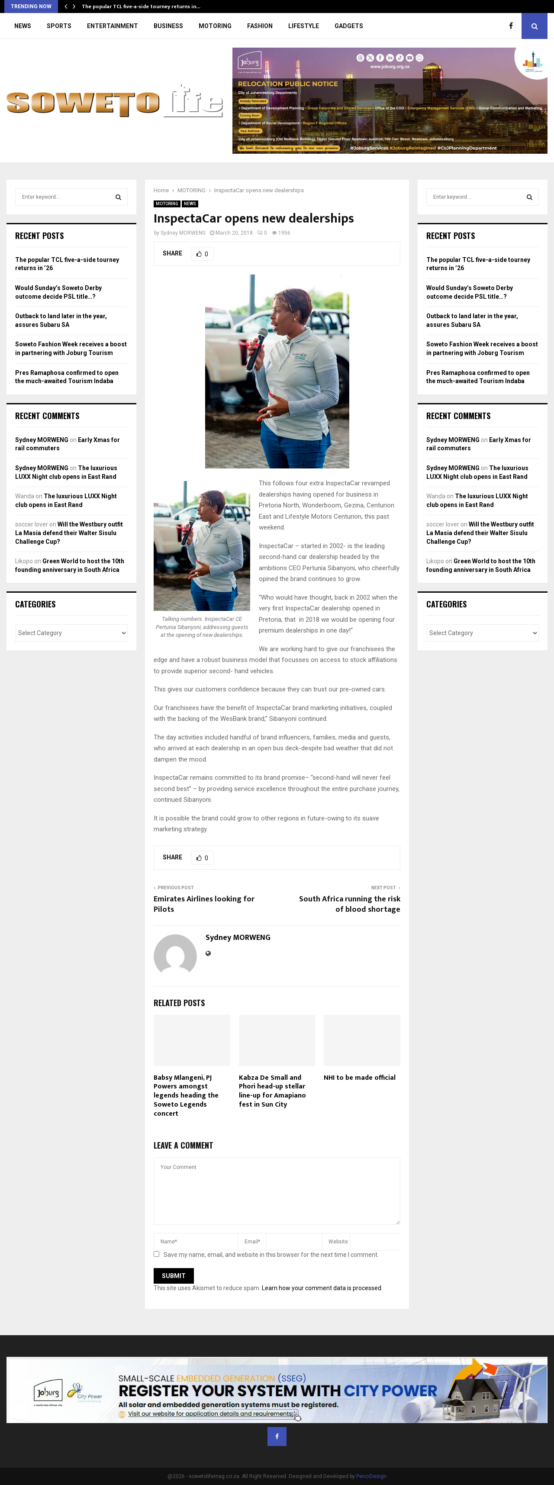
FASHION (260, 26)
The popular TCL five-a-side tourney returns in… (141, 6)
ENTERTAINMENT (112, 26)
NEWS (22, 26)
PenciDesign (371, 1476)
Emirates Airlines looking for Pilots (204, 904)
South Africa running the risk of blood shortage (349, 904)
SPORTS (59, 26)
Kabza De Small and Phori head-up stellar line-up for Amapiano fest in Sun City (272, 1091)
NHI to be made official (360, 1078)
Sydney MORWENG (183, 233)
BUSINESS (168, 26)
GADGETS (349, 26)
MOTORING (215, 26)
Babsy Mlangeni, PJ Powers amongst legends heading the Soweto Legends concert (186, 1096)
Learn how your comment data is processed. (322, 1288)
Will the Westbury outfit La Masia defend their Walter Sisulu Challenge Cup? (69, 533)
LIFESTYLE (303, 26)
